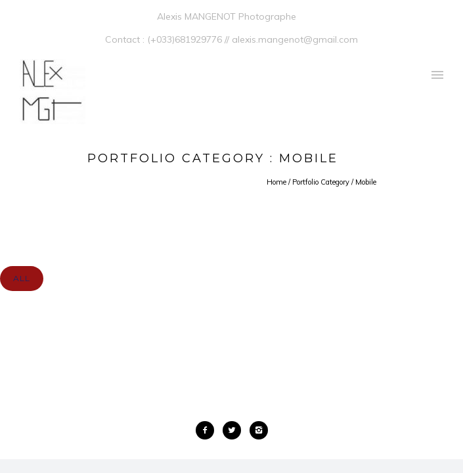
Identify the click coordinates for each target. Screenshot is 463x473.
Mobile (365, 182)
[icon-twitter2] (235, 430)
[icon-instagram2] (259, 430)
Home (276, 182)
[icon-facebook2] (208, 430)
